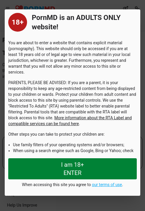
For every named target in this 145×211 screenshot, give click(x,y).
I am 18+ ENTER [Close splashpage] (72, 168)
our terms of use (107, 184)
